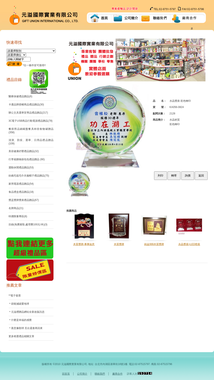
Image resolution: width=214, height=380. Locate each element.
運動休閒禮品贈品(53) (21, 167)
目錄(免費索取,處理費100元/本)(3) (28, 224)
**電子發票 (15, 295)
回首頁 (66, 373)
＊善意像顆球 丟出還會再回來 (26, 328)
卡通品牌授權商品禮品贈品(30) (26, 104)
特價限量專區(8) (18, 216)
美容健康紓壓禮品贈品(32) (24, 151)
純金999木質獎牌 (154, 244)
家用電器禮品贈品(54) (21, 183)
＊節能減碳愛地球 (19, 303)
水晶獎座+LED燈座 (189, 244)
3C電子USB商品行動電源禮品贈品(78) (30, 120)
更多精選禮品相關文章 (21, 336)
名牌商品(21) (16, 208)
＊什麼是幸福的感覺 (20, 320)
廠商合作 (117, 373)
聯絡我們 (100, 373)
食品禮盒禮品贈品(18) (21, 191)
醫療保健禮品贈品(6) (20, 96)
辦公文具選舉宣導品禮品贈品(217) (28, 112)
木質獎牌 (119, 244)
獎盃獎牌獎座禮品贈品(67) (24, 200)
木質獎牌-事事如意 (84, 244)
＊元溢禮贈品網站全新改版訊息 (27, 311)
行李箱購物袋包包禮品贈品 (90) (27, 159)
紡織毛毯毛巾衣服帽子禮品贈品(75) (29, 175)
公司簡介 (82, 373)
